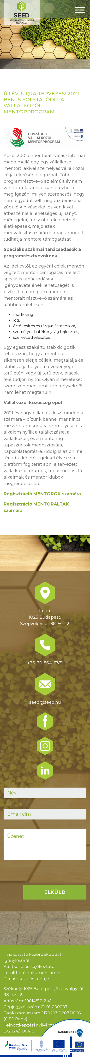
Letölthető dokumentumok (33, 972)
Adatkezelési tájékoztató (29, 966)
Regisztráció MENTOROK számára (42, 493)
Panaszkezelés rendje (26, 978)
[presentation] (40, 879)
